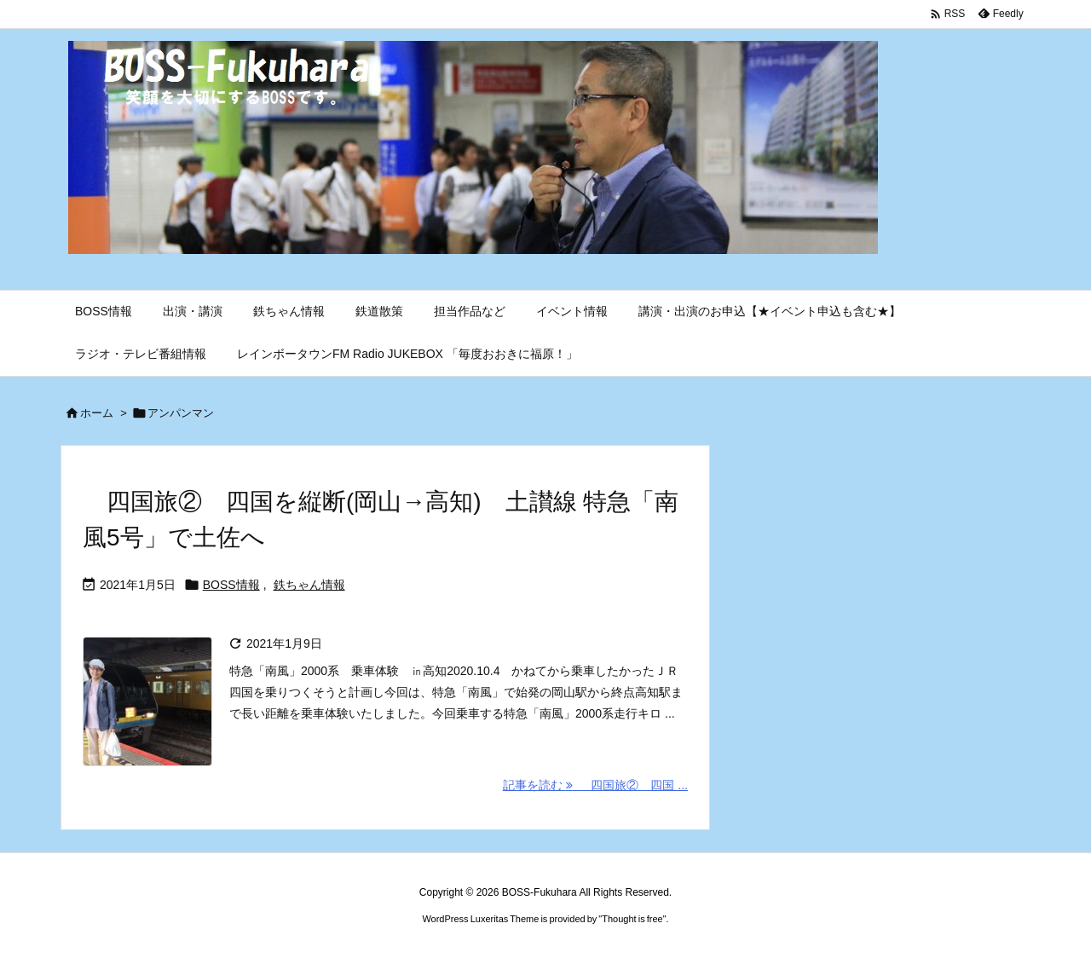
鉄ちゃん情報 (309, 585)
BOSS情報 (231, 585)
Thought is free (632, 919)
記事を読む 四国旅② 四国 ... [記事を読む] (595, 785)
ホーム (96, 413)
